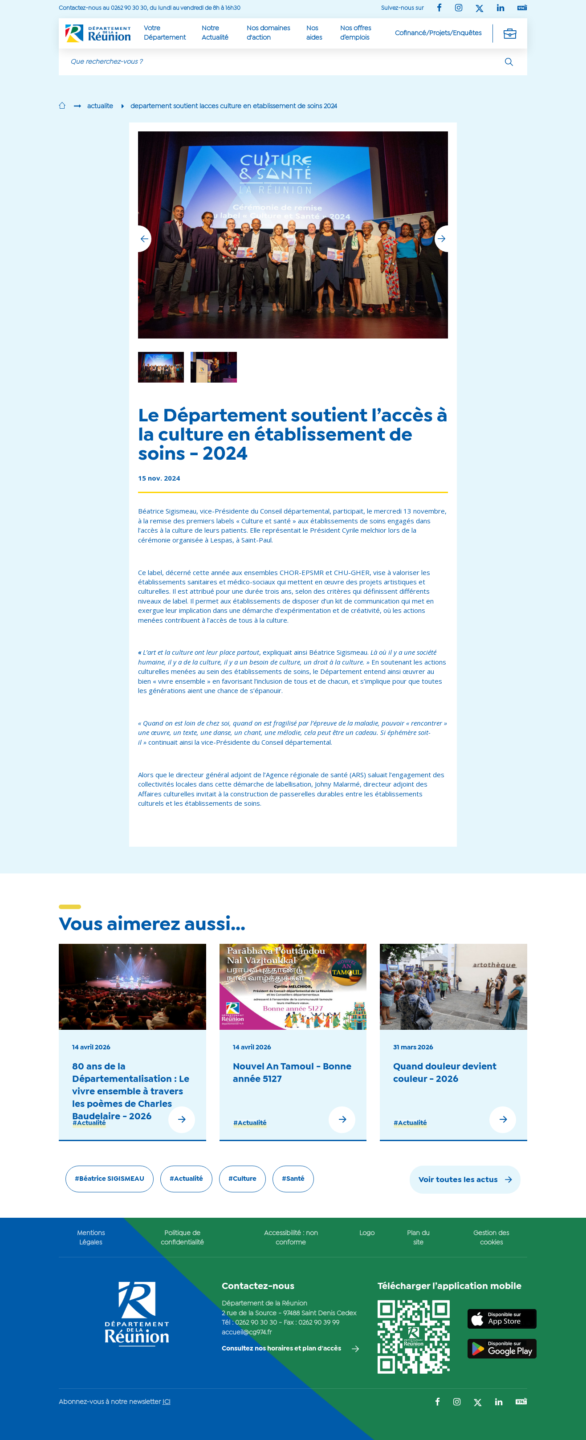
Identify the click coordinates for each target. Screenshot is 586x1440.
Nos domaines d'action (268, 33)
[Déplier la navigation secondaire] (509, 33)
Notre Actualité (215, 33)
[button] (441, 238)
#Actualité (89, 1123)
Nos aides (314, 33)
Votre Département (165, 33)
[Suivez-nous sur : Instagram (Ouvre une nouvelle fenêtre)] (458, 9)
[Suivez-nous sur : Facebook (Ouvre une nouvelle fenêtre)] (439, 9)
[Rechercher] (509, 62)
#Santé (293, 1179)
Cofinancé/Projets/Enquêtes (438, 33)
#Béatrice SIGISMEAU (109, 1179)
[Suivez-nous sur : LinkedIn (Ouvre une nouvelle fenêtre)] (500, 9)
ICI (167, 1402)
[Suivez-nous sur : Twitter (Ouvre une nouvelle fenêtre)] (480, 9)
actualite (100, 106)
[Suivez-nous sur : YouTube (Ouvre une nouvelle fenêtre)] (522, 8)
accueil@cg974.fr (247, 1332)
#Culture (242, 1179)
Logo (366, 1233)
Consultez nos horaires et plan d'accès (281, 1348)
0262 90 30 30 (256, 1323)
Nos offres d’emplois (355, 33)
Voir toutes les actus (458, 1180)
